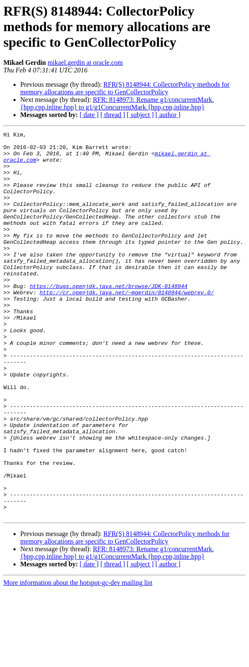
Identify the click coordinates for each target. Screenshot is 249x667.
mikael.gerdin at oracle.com (85, 62)
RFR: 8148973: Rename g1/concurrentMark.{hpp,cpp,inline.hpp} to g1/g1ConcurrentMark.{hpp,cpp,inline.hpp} (117, 103)
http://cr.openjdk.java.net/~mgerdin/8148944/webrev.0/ (127, 325)
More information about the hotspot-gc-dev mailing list (78, 659)
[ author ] (168, 114)
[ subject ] (140, 114)
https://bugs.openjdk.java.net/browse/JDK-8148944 (108, 317)
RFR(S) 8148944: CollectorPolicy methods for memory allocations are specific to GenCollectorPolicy (125, 88)
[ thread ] (112, 114)
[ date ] (89, 114)
